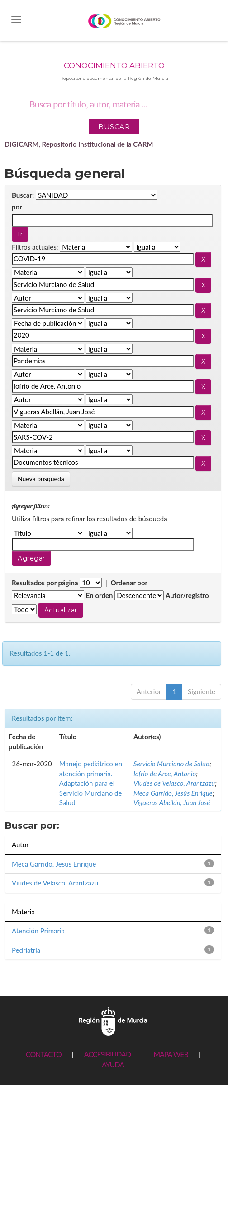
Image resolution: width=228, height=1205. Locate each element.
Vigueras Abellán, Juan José (171, 802)
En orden (99, 595)
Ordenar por (128, 583)
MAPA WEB (170, 1054)
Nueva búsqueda (41, 478)
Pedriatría (26, 950)
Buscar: (23, 195)
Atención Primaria (38, 931)
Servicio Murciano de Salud (171, 764)
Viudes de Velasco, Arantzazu (174, 783)
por (17, 207)
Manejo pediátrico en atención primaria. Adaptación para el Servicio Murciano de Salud (90, 783)
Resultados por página (45, 583)
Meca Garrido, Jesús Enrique (173, 793)
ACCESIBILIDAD (107, 1054)
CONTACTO (44, 1054)
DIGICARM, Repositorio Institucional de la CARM (79, 144)
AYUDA (113, 1064)
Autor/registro (187, 595)
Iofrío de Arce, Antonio (164, 773)
